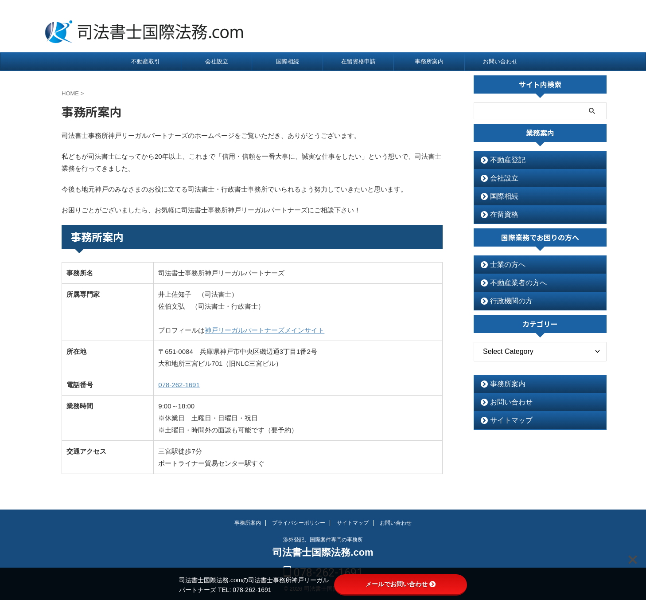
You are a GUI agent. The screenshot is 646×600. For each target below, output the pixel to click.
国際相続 (287, 61)
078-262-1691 (558, 26)
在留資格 (500, 214)
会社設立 (216, 61)
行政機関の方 (506, 301)
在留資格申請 (358, 61)
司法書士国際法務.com (322, 552)
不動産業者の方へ (512, 282)
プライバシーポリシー (298, 523)
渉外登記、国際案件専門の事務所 (323, 540)
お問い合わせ (500, 61)
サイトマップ (506, 420)
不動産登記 (503, 160)
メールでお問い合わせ (401, 584)
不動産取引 (145, 61)
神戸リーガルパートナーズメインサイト (264, 330)
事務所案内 (429, 61)
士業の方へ (503, 264)
